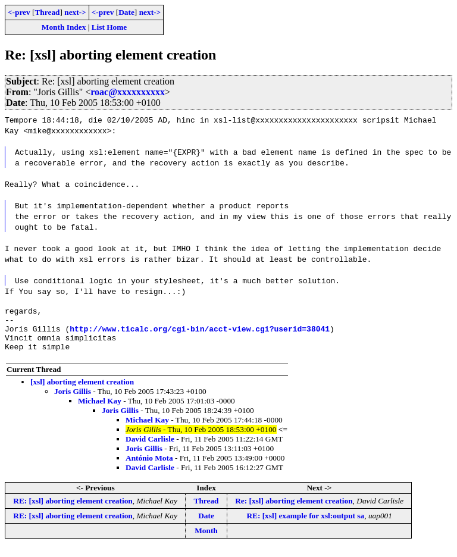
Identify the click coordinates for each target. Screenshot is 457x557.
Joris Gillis (72, 400)
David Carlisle (150, 447)
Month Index (64, 27)
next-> (75, 12)
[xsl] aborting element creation (82, 390)
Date (126, 12)
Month (206, 539)
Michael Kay (99, 409)
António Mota (149, 466)
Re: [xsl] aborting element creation (293, 509)
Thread (47, 12)
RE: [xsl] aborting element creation (72, 509)
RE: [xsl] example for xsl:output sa (305, 524)
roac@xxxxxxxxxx (127, 92)
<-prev (19, 12)
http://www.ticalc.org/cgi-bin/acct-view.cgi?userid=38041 (200, 333)
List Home (109, 27)
